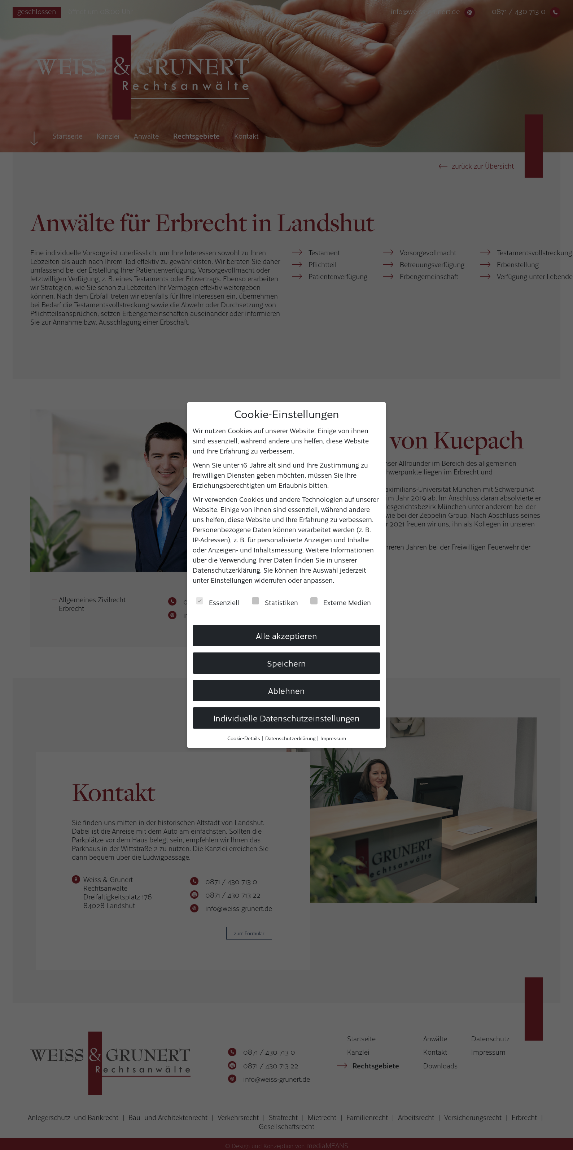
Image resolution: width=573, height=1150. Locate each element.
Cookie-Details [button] (244, 738)
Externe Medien (340, 602)
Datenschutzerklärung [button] (290, 738)
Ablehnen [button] (286, 690)
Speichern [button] (286, 662)
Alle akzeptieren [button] (286, 635)
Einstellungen (232, 579)
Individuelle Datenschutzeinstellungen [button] (286, 717)
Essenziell (217, 602)
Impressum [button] (333, 738)
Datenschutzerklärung (226, 569)
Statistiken (275, 602)
